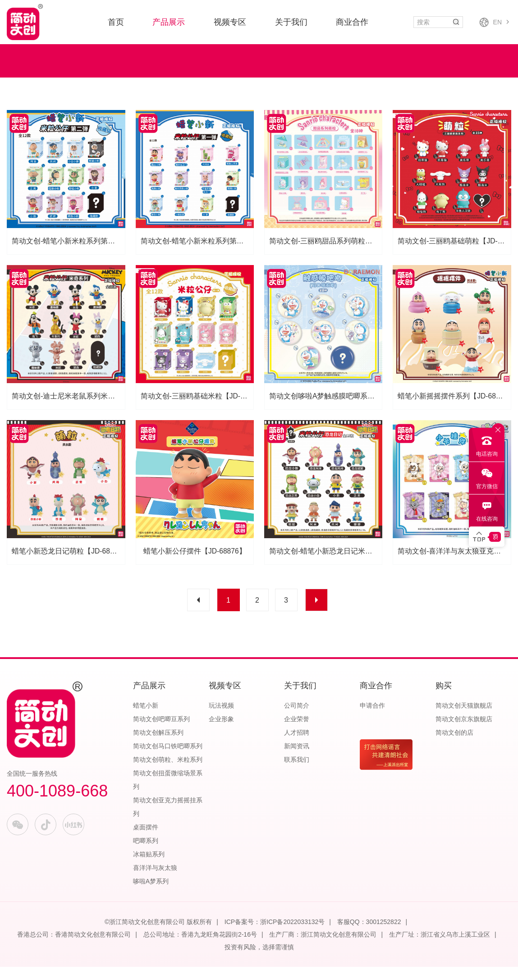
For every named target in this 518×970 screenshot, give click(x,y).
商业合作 (352, 22)
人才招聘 (296, 735)
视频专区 (230, 22)
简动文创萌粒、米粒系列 (167, 762)
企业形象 (221, 722)
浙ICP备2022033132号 (292, 925)
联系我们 (296, 762)
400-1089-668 (57, 794)
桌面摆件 (145, 830)
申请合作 (372, 708)
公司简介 (296, 708)
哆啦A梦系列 (151, 884)
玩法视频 (221, 708)
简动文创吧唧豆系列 (161, 722)
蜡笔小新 (145, 708)
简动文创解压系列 (158, 735)
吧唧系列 (145, 843)
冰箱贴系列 (149, 857)
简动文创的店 (454, 735)
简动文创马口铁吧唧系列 (167, 749)
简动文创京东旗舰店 (463, 722)
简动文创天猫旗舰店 (463, 708)
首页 (116, 22)
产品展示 (168, 22)
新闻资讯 (296, 749)
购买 (443, 689)
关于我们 (291, 22)
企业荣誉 (296, 722)
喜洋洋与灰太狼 (155, 870)
